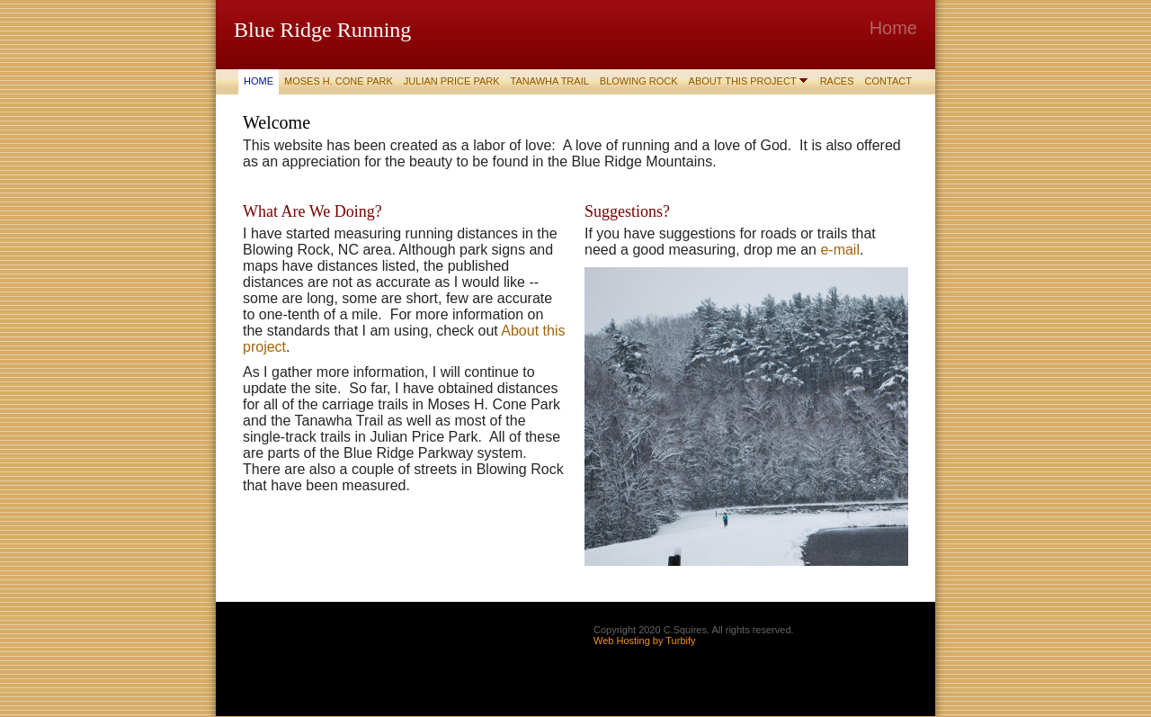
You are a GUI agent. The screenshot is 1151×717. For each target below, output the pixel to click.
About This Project (743, 81)
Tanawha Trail (550, 81)
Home (258, 81)
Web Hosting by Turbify (644, 640)
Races (837, 81)
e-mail (840, 249)
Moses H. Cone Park (338, 81)
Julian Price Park (452, 81)
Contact (888, 81)
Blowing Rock (639, 81)
